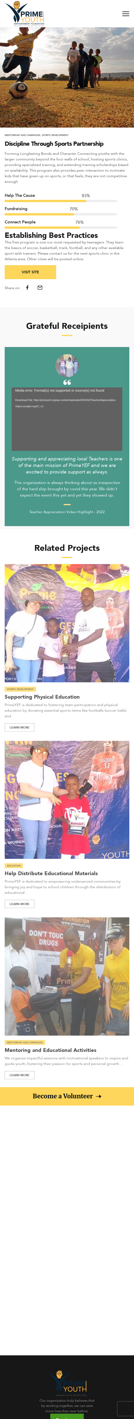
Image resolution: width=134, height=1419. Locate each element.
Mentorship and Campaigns (22, 135)
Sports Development (55, 135)
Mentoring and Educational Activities (50, 1053)
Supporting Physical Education (42, 700)
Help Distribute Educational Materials (51, 877)
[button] (67, 1096)
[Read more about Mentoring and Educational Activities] (67, 980)
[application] (67, 423)
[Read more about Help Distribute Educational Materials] (67, 804)
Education (14, 869)
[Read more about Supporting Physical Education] (67, 627)
